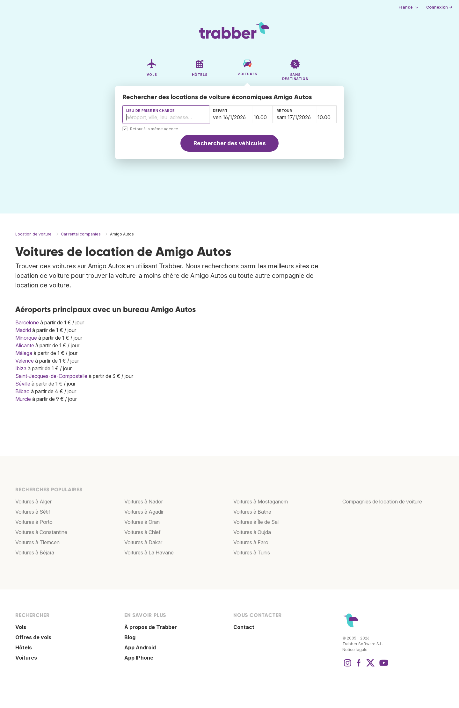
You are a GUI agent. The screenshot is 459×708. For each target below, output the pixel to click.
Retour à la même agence (154, 129)
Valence (24, 361)
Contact (243, 627)
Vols (20, 627)
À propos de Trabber (150, 627)
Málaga (23, 353)
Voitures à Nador (143, 501)
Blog (129, 637)
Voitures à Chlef (142, 532)
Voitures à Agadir (144, 512)
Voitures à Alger (33, 501)
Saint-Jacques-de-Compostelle (51, 376)
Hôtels (23, 647)
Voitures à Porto (34, 522)
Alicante (24, 345)
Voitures (26, 657)
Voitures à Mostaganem (260, 501)
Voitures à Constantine (41, 532)
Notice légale (355, 649)
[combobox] (165, 114)
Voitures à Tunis (251, 552)
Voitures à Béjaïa (34, 552)
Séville (22, 383)
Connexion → (439, 7)
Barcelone (27, 322)
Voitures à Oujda (252, 532)
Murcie (23, 399)
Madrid (23, 330)
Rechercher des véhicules (229, 143)
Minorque (26, 338)
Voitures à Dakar (143, 542)
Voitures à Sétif (32, 512)
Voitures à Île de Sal (256, 522)
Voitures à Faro (250, 542)
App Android (140, 647)
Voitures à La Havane (149, 552)
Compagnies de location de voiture (382, 501)
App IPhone (138, 657)
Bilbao (22, 391)
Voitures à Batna (252, 512)
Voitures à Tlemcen (37, 542)
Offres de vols (33, 637)
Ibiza (20, 368)
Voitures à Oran (142, 522)
